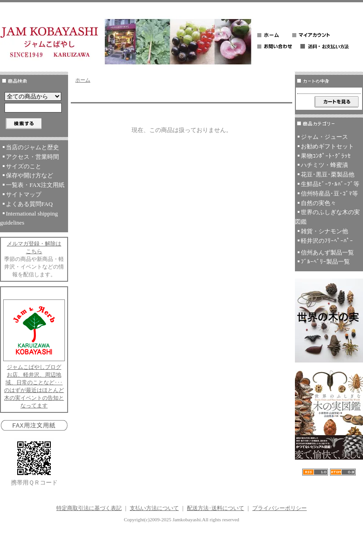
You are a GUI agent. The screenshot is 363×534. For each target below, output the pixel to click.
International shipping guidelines (29, 218)
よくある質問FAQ (29, 204)
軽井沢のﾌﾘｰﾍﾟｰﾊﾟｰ (327, 240)
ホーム (82, 80)
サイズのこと (23, 166)
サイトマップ (23, 194)
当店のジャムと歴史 (32, 147)
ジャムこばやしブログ (34, 367)
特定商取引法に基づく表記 (89, 508)
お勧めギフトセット (327, 146)
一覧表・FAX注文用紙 (35, 184)
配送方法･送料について (215, 508)
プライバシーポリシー (279, 508)
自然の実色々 (318, 203)
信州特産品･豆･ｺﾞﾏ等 (329, 193)
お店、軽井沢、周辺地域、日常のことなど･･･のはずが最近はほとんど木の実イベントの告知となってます (34, 390)
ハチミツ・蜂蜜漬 (324, 165)
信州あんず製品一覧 (327, 252)
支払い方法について (154, 508)
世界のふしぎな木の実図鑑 (327, 217)
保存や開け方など (29, 175)
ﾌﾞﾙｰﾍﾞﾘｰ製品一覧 (325, 261)
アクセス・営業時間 (32, 156)
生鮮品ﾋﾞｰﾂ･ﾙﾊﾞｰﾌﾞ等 (330, 184)
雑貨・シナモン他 (324, 231)
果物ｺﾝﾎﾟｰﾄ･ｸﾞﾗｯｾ (326, 155)
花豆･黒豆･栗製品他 (327, 174)
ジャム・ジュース (324, 136)
